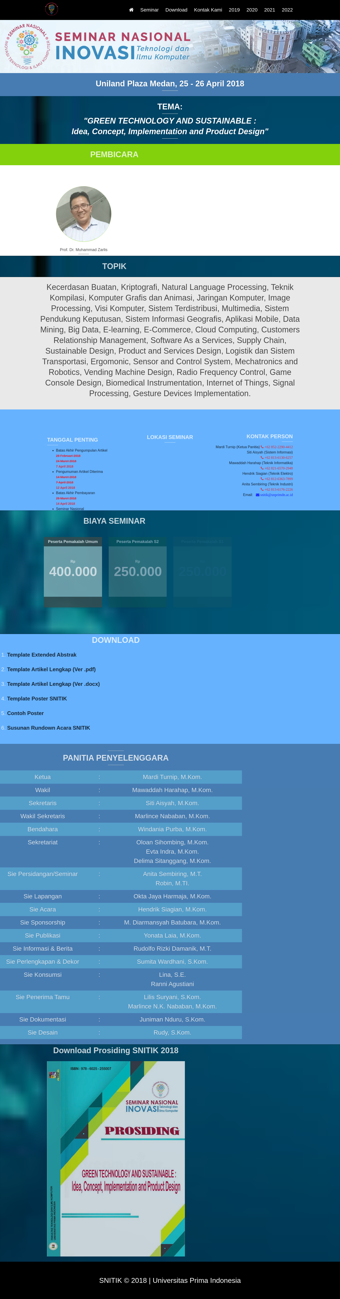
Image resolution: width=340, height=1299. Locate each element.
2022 (287, 10)
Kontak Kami (208, 10)
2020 (252, 10)
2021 (269, 10)
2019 (234, 10)
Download (176, 10)
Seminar (149, 10)
